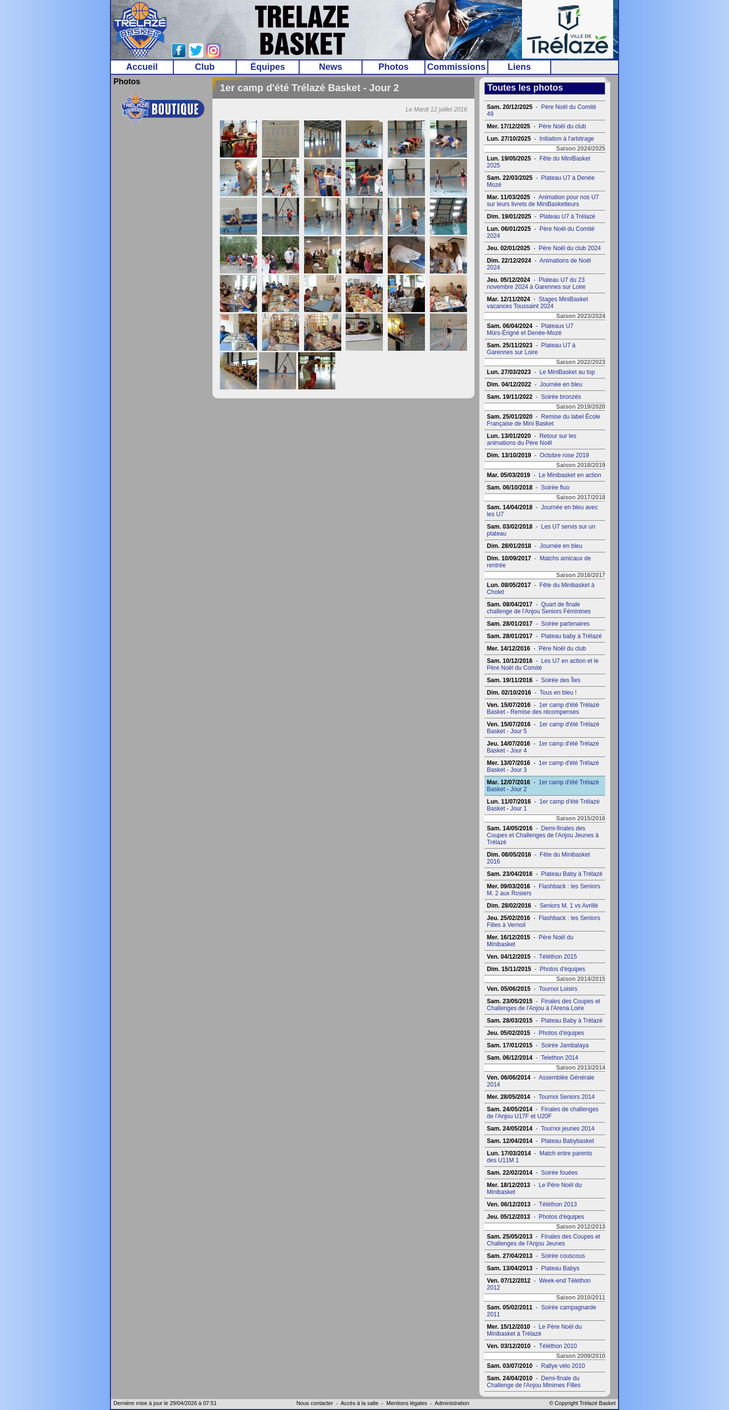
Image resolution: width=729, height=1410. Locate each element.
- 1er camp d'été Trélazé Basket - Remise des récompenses (543, 708)
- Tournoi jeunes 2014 (540, 1128)
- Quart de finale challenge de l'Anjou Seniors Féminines (539, 608)
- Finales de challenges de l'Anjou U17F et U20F (542, 1113)
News (330, 67)
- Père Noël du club (536, 126)
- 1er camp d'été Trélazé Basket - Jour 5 (543, 728)
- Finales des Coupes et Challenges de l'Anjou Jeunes (543, 1240)
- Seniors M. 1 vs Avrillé (542, 905)
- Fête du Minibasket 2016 (538, 858)
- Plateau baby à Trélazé (544, 636)
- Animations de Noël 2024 (539, 264)
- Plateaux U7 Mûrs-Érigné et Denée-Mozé (530, 329)
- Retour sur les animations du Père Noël (531, 439)
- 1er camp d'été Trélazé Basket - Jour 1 (543, 805)
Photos (393, 67)
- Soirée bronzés (534, 396)
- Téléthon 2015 (532, 956)
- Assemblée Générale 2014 (540, 1081)
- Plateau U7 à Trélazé (541, 216)
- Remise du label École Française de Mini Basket (543, 420)
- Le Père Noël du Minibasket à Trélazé (534, 1330)
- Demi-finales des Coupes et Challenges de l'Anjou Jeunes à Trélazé (543, 835)
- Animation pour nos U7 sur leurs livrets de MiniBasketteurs (543, 201)
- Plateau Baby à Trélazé (545, 873)
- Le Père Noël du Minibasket (534, 1188)
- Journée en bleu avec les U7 (542, 511)
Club (205, 67)
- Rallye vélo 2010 (536, 1365)
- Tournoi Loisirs (532, 988)
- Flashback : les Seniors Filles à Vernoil (543, 921)
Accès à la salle (359, 1403)
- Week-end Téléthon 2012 (539, 1284)
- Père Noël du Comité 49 (541, 110)
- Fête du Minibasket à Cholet (540, 589)
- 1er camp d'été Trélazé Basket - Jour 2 (543, 786)
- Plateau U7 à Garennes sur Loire (531, 349)
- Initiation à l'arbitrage (540, 138)
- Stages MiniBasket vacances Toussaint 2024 (537, 303)
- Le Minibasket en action (544, 475)
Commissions (456, 67)
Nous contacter (314, 1403)
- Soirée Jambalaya (537, 1045)
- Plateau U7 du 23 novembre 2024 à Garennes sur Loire (536, 283)
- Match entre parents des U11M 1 (539, 1157)
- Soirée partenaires (538, 623)
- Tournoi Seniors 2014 (541, 1096)
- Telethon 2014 (532, 1057)
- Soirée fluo (528, 487)
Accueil (141, 67)
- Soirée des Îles (533, 680)
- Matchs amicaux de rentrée (539, 562)
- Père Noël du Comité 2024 (540, 232)
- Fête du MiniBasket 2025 (538, 162)
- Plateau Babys (533, 1268)
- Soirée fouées (532, 1172)
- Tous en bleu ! (531, 692)
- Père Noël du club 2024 (544, 248)
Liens (519, 67)
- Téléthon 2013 (532, 1204)
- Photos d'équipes (536, 969)
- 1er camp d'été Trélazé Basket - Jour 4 (543, 747)
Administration (452, 1403)
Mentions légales (406, 1403)
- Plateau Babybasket (540, 1141)
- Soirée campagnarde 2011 (541, 1311)
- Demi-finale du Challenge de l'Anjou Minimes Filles (533, 1382)
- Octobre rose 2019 (538, 455)
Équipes (267, 67)
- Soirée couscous (536, 1255)
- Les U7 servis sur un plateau (541, 530)
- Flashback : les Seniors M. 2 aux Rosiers (543, 890)
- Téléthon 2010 (532, 1346)
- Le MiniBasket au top (541, 372)
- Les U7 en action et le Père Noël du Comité (542, 664)
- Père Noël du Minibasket (530, 941)
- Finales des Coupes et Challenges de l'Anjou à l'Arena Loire (543, 1005)
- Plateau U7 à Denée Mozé (541, 181)
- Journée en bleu (534, 384)
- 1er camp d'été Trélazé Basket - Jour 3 (543, 766)
